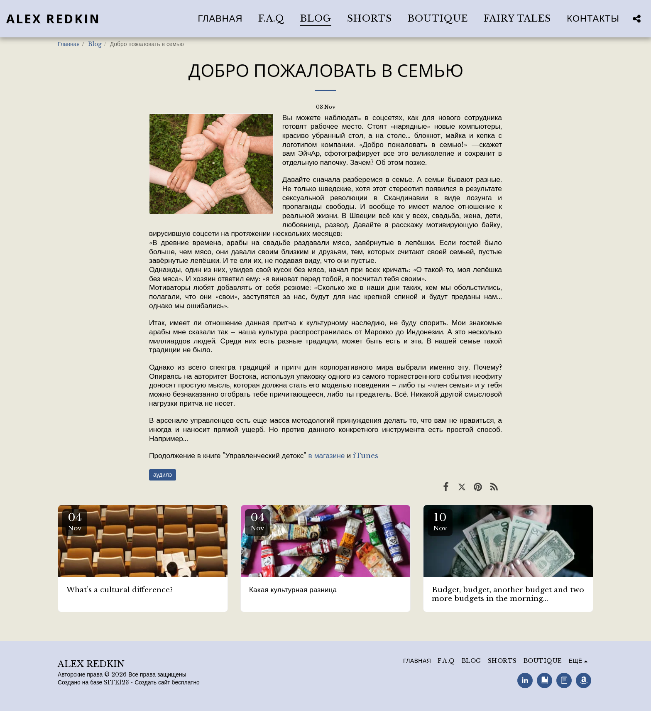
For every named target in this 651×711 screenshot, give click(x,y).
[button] (636, 18)
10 (440, 521)
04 (74, 521)
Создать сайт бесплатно (167, 682)
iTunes (365, 455)
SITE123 (116, 682)
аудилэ (162, 474)
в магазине (326, 455)
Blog (95, 44)
